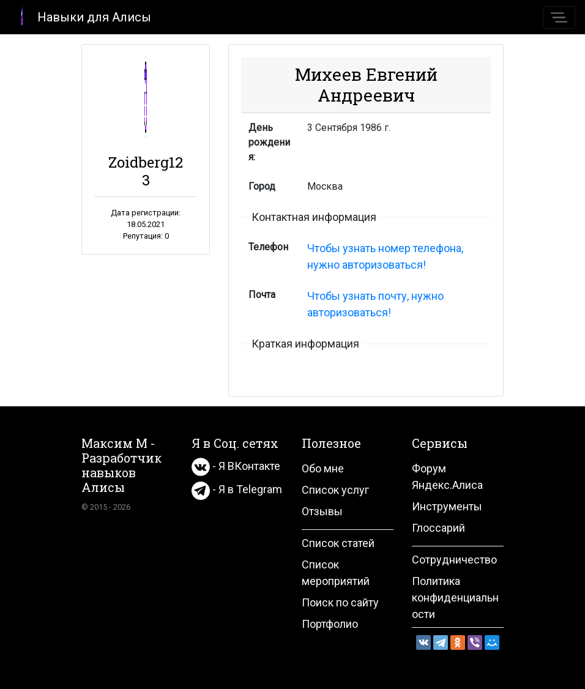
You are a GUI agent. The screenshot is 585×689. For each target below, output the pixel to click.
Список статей (338, 543)
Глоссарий (438, 527)
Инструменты (447, 506)
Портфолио (330, 623)
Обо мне (323, 468)
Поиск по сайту (340, 602)
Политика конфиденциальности (455, 597)
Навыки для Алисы (80, 16)
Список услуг (335, 489)
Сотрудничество (454, 559)
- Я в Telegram (237, 489)
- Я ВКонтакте (236, 466)
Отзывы (322, 511)
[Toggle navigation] (559, 17)
